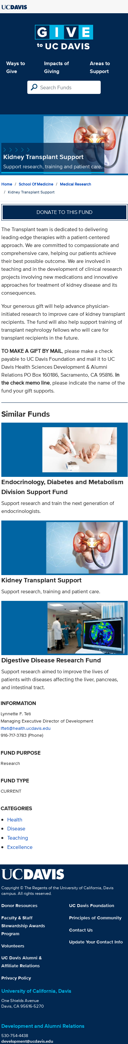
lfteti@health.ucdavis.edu (26, 728)
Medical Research (75, 184)
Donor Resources (19, 905)
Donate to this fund (64, 212)
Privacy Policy (16, 978)
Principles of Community (95, 917)
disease (16, 828)
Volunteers (12, 945)
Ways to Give (15, 67)
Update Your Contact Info (96, 942)
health (14, 819)
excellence (20, 847)
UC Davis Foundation (91, 905)
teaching (17, 838)
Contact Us (81, 930)
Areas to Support (100, 67)
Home (6, 184)
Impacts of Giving (56, 67)
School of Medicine (36, 184)
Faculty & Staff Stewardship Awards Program (23, 925)
